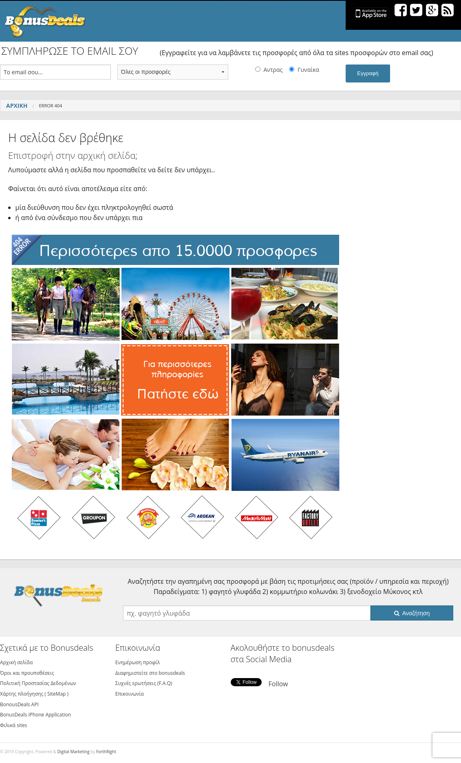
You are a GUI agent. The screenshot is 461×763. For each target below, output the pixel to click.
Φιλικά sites (13, 725)
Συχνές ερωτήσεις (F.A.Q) (143, 683)
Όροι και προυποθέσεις (27, 673)
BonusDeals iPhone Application (35, 714)
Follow (278, 683)
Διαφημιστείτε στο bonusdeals (150, 673)
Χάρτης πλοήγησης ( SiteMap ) (34, 693)
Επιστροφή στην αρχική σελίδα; (73, 155)
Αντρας (273, 69)
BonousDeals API (19, 704)
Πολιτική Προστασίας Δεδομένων (38, 683)
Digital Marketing (73, 751)
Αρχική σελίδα (16, 662)
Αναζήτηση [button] (412, 613)
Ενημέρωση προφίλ (137, 662)
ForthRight (106, 751)
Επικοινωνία (129, 693)
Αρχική (16, 105)
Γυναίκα (308, 69)
